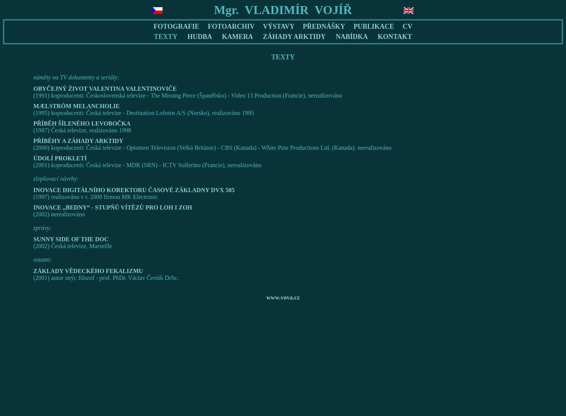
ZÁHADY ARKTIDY (294, 36)
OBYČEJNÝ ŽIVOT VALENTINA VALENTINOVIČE (105, 88)
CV (408, 26)
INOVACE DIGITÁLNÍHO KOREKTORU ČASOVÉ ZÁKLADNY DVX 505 (134, 190)
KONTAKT (395, 36)
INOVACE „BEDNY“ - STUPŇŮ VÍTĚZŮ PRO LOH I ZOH (112, 207)
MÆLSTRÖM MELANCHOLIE (76, 106)
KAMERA (237, 36)
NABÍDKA (351, 36)
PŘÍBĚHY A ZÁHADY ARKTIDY (78, 141)
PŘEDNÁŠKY (324, 26)
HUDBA (200, 36)
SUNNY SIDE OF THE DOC (71, 239)
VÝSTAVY (278, 26)
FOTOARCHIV (231, 26)
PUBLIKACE (373, 26)
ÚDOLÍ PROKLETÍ (60, 158)
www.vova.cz (283, 297)
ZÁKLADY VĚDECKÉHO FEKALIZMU (88, 271)
